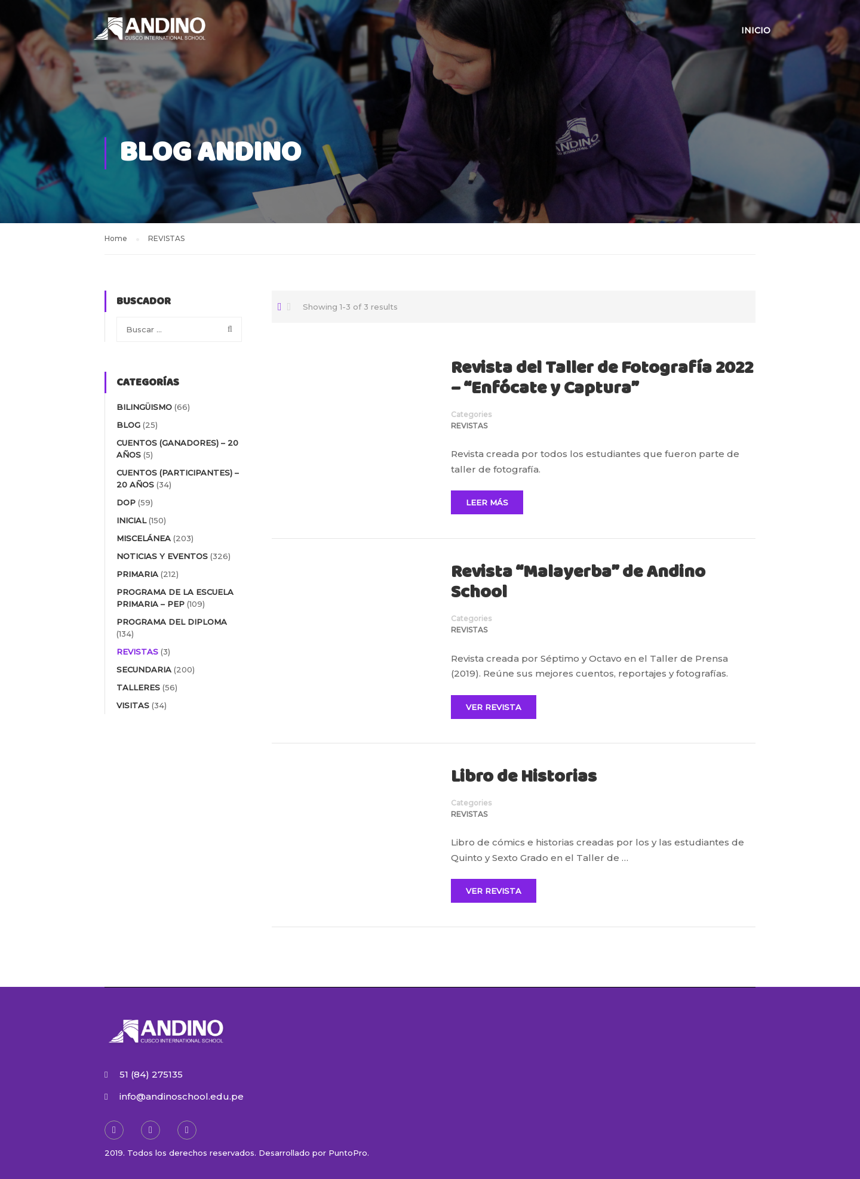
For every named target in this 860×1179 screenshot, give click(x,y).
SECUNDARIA (143, 669)
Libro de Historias (524, 777)
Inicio (755, 30)
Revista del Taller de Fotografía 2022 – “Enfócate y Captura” (602, 379)
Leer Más (487, 502)
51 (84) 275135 (151, 1074)
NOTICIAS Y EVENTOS (162, 556)
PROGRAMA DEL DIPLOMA (171, 621)
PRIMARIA (137, 574)
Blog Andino (210, 153)
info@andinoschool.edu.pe (181, 1096)
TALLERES (138, 687)
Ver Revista (493, 707)
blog (128, 425)
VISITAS (132, 705)
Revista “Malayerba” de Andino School (578, 583)
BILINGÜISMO (144, 407)
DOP (126, 502)
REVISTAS (469, 425)
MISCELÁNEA (143, 538)
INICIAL (131, 520)
